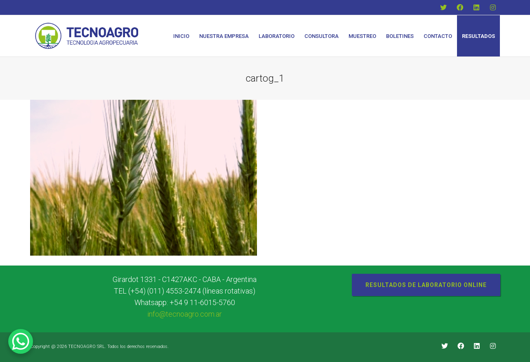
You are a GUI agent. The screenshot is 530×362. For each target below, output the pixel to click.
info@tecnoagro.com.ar (184, 314)
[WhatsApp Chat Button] (20, 341)
